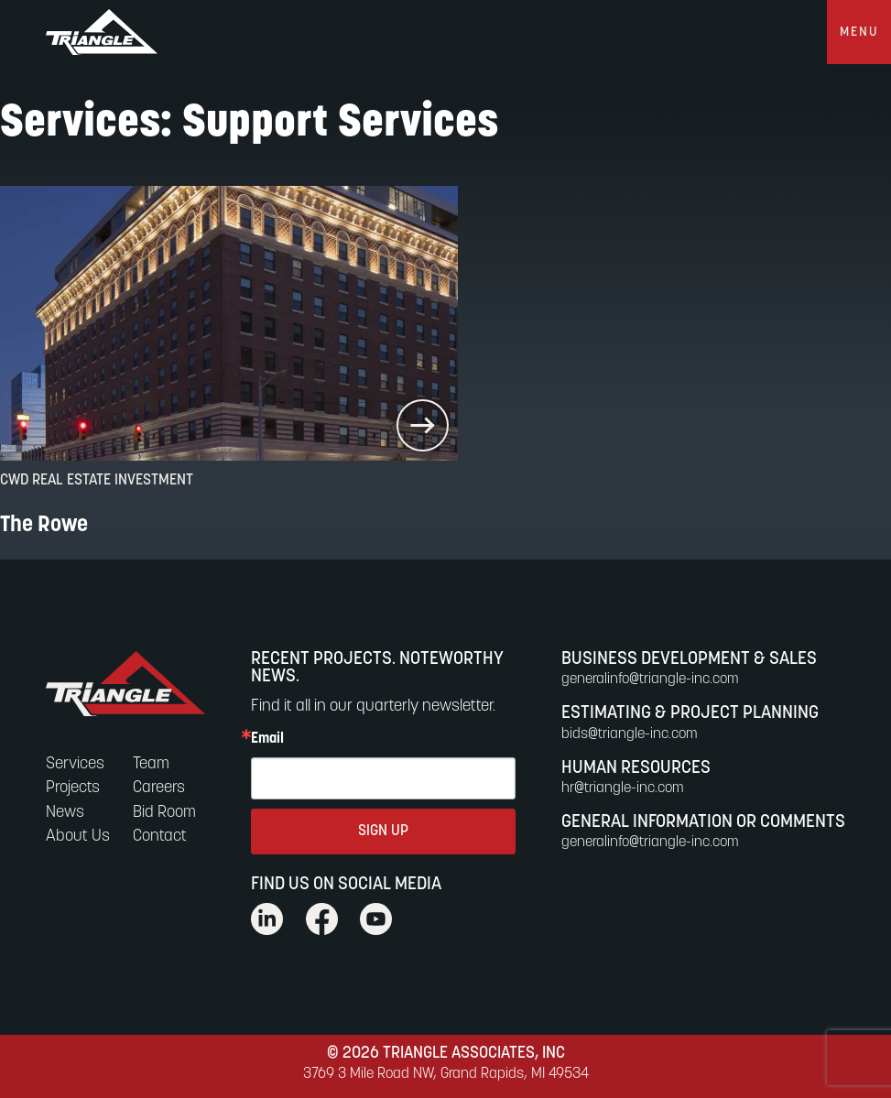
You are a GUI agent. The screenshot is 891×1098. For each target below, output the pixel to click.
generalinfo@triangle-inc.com (650, 679)
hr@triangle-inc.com (622, 788)
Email (267, 739)
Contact (160, 836)
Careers (159, 788)
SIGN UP (383, 831)
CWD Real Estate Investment (96, 480)
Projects (73, 788)
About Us (78, 836)
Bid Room (164, 813)
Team (151, 764)
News (65, 813)
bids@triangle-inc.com (629, 734)
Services (75, 764)
